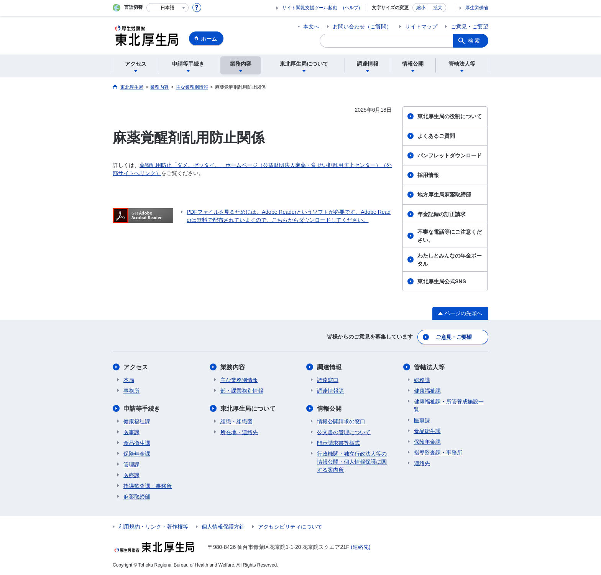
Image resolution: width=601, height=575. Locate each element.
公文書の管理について (344, 432)
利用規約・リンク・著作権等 (153, 527)
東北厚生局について (248, 408)
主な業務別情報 (239, 380)
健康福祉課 (136, 421)
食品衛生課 (136, 443)
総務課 (422, 380)
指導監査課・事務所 (147, 486)
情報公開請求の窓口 (341, 421)
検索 (474, 41)
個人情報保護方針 (223, 527)
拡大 (437, 7)
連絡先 (422, 463)
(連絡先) (360, 547)
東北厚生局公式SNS (441, 281)
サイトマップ (421, 26)
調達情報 (329, 367)
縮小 (420, 7)
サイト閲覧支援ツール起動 (309, 7)
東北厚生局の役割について (449, 116)
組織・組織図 (236, 421)
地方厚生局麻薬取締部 (444, 195)
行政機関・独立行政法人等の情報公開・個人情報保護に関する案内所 (352, 462)
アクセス (135, 367)
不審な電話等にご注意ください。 (449, 236)
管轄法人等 (429, 367)
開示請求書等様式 (338, 443)
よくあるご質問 (436, 136)
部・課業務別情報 (241, 391)
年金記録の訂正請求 (441, 214)
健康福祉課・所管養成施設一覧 (449, 405)
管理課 (131, 464)
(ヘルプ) (351, 7)
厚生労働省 (476, 7)
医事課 (131, 432)
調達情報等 (330, 391)
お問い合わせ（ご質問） (362, 26)
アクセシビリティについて (290, 527)
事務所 (131, 391)
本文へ (311, 26)
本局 (128, 380)
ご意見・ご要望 (469, 26)
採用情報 (428, 175)
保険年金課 (136, 454)
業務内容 (232, 367)
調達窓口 (327, 380)
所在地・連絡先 (239, 432)
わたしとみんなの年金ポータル (449, 260)
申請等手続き (141, 408)
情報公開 (329, 408)
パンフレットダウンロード (449, 155)
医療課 (131, 475)
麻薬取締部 (136, 497)
